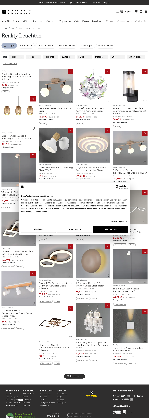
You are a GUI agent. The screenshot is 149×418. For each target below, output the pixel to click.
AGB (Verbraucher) (47, 403)
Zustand (67, 57)
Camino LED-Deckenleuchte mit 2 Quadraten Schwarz (17, 252)
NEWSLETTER (28, 394)
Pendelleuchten (67, 45)
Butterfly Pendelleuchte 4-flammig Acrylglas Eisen (90, 109)
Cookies (43, 397)
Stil (118, 57)
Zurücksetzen (10, 63)
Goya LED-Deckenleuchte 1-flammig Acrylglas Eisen (91, 168)
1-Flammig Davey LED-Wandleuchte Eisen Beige (90, 284)
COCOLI (4, 28)
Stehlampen (26, 45)
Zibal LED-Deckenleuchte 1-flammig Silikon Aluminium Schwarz (16, 76)
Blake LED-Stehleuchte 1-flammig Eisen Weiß (127, 290)
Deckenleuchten (46, 45)
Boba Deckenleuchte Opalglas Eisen (56, 109)
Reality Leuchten (33, 28)
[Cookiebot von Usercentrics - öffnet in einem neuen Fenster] (117, 187)
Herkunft (50, 57)
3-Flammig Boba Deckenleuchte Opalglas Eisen (130, 171)
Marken (20, 28)
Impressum (44, 406)
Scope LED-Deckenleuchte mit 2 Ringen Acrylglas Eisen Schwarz (56, 286)
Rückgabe (61, 403)
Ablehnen (38, 229)
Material (101, 57)
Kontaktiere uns (63, 394)
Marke (33, 57)
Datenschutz (45, 394)
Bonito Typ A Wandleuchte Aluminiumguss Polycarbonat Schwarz (129, 111)
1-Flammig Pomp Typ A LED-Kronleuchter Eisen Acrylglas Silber (92, 345)
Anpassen (75, 229)
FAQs (59, 397)
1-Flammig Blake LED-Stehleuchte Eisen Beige (14, 193)
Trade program (14, 400)
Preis (17, 57)
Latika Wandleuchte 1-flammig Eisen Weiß (56, 168)
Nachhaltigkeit (12, 397)
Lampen (9, 45)
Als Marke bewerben (14, 403)
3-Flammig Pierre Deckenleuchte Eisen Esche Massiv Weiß (16, 313)
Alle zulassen (111, 229)
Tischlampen (86, 45)
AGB (42, 400)
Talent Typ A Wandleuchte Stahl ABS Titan (128, 349)
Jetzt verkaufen (12, 406)
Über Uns (9, 394)
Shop (13, 28)
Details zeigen (117, 221)
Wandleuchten (105, 45)
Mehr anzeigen (74, 376)
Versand (60, 400)
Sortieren (136, 57)
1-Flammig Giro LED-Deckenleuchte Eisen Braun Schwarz (54, 347)
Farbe (84, 57)
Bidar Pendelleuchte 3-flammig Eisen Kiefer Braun (16, 137)
